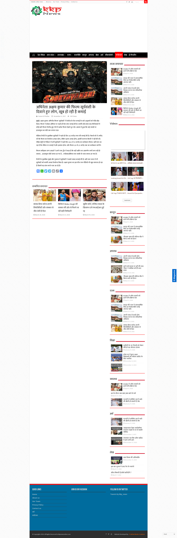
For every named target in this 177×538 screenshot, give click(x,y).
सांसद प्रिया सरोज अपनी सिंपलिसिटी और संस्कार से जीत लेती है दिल (43, 207)
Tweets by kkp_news (118, 494)
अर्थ (101, 55)
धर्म (33, 511)
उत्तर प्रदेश (50, 55)
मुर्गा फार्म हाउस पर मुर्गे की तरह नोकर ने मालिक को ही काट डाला (133, 268)
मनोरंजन (119, 55)
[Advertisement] (88, 34)
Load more (127, 200)
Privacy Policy (65, 2)
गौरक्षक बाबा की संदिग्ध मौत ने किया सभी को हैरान (133, 237)
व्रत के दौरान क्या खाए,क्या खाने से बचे (123, 393)
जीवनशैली (109, 55)
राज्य (69, 55)
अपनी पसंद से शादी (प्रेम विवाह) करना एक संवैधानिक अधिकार (132, 90)
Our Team (56, 2)
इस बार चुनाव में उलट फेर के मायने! (122, 466)
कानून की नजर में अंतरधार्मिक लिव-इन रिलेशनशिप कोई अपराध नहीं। (133, 80)
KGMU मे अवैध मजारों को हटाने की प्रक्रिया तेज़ (131, 70)
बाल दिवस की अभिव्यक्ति (131, 457)
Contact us (74, 2)
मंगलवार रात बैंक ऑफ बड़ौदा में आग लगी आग (133, 439)
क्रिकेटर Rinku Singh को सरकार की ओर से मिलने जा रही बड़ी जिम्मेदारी (68, 207)
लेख (125, 55)
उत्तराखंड (60, 55)
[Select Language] (169, 534)
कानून (84, 55)
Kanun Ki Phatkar (43, 116)
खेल (97, 55)
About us (48, 2)
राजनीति (77, 55)
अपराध (91, 55)
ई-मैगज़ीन (132, 55)
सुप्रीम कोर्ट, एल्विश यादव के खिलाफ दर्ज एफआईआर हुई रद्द (93, 207)
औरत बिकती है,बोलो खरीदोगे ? (121, 472)
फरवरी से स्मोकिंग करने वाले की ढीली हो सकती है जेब (132, 400)
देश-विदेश (41, 55)
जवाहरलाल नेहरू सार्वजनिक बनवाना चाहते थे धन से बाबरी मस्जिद (132, 430)
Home (34, 54)
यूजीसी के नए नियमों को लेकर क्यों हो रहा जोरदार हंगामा (133, 346)
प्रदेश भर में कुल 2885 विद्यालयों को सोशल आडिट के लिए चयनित (133, 356)
